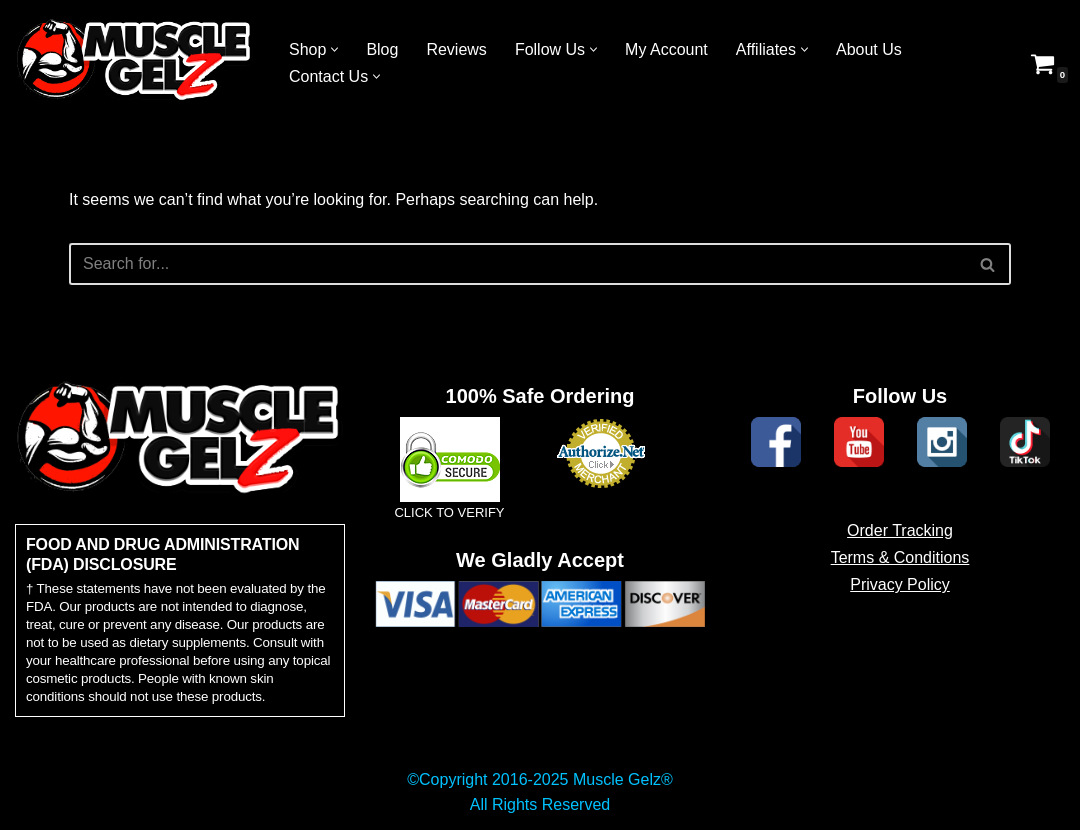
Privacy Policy (900, 584)
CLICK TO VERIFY (449, 512)
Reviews (456, 49)
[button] (334, 49)
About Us (869, 49)
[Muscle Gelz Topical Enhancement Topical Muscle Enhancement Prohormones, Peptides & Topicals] (135, 63)
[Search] (517, 264)
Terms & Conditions (900, 557)
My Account (666, 49)
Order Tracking (900, 530)
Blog (382, 49)
